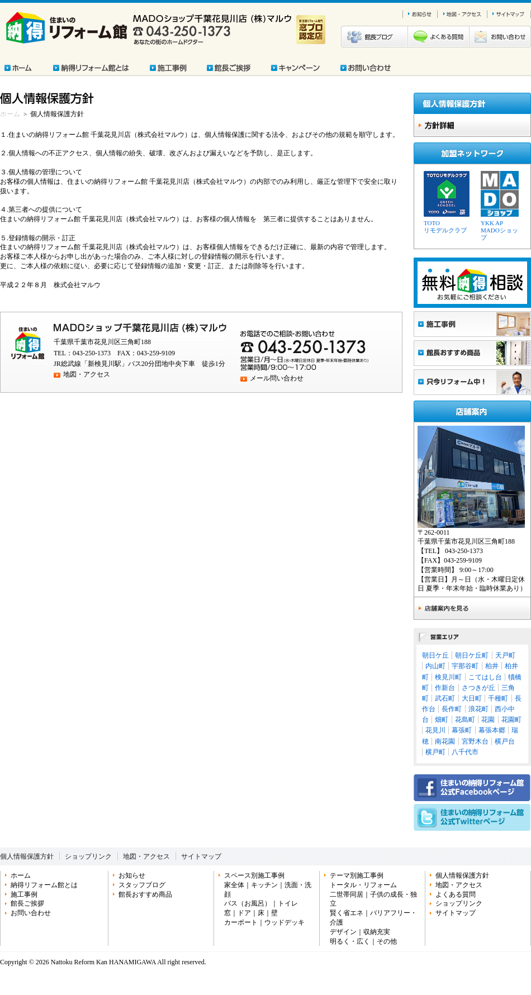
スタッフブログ (141, 885)
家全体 (234, 885)
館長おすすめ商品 (145, 894)
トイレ (288, 903)
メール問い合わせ (277, 378)
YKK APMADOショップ (499, 230)
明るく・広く (350, 941)
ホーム (10, 114)
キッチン (264, 885)
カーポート (241, 922)
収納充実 (376, 932)
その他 (387, 941)
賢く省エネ (346, 913)
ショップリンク (88, 856)
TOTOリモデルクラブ (445, 227)
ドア (244, 913)
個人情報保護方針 (27, 856)
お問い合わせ (31, 913)
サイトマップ (201, 856)
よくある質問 (455, 894)
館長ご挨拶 (27, 903)
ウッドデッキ (284, 922)
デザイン (343, 932)
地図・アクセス (86, 374)
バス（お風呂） (247, 903)
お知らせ (131, 875)
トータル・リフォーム (363, 885)
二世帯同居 (346, 894)
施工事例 (24, 894)
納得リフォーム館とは (44, 885)
